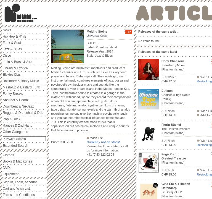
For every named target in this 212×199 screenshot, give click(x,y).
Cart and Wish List (16, 188)
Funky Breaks (13, 94)
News (7, 30)
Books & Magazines (17, 161)
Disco (7, 55)
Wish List (95, 138)
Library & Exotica (15, 68)
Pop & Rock (11, 119)
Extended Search (15, 146)
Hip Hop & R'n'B (14, 36)
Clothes (8, 155)
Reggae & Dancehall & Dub (23, 113)
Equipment (10, 174)
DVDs (7, 168)
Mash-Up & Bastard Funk (21, 87)
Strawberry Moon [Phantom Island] (173, 65)
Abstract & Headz (15, 100)
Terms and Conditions (19, 195)
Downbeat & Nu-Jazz (18, 106)
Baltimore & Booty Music (21, 81)
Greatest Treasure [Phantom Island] (173, 158)
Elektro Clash (12, 75)
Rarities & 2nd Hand (17, 125)
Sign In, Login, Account (20, 182)
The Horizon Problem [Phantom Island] (175, 129)
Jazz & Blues (12, 49)
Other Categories (15, 132)
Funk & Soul (12, 43)
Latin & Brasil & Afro (17, 62)
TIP (128, 31)
